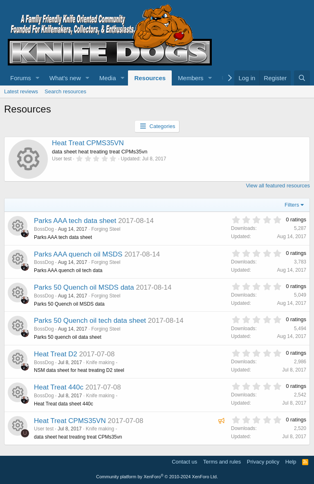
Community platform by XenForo (157, 476)
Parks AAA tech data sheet (75, 221)
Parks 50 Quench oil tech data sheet (90, 320)
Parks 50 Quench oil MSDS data (84, 287)
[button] (37, 78)
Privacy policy (263, 462)
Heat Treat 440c (58, 387)
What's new (65, 77)
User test (44, 429)
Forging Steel (105, 229)
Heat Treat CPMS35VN (88, 143)
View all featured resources (278, 185)
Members (191, 77)
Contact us (184, 462)
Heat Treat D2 (55, 354)
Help (290, 462)
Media (107, 77)
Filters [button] (292, 205)
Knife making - (101, 362)
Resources (150, 77)
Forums (20, 77)
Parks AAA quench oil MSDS (78, 254)
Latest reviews (21, 91)
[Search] (302, 78)
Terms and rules (222, 462)
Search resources (65, 91)
